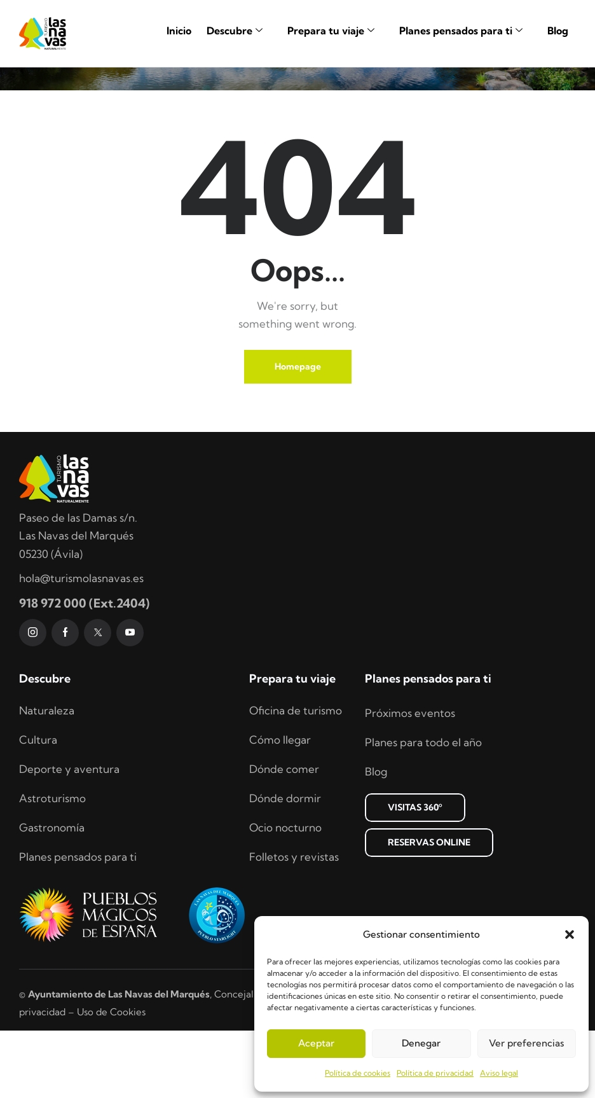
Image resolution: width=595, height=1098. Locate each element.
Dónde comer (284, 836)
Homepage (298, 434)
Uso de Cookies (111, 1079)
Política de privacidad (435, 1073)
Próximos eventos (410, 780)
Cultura (38, 807)
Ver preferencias (526, 1043)
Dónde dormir (285, 865)
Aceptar (316, 1043)
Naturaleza (46, 777)
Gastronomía (52, 894)
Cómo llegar (280, 807)
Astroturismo (52, 865)
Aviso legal (499, 1073)
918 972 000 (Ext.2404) (84, 670)
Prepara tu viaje (335, 30)
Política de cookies (357, 1073)
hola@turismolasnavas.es (81, 645)
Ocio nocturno (285, 894)
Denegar (421, 1043)
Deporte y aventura (69, 836)
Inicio (179, 30)
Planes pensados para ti (465, 30)
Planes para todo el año (423, 809)
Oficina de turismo (295, 777)
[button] (569, 934)
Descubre (239, 30)
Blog (557, 30)
